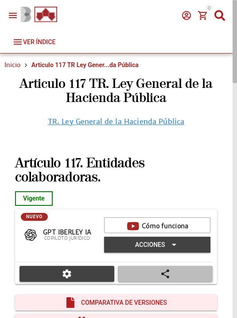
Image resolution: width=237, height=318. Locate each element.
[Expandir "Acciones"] (157, 245)
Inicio (12, 65)
